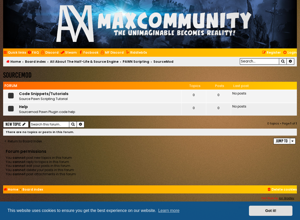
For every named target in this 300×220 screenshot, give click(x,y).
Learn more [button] (168, 210)
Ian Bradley (286, 198)
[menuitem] (33, 52)
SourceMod (17, 75)
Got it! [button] (270, 211)
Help (23, 106)
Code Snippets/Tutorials (43, 93)
